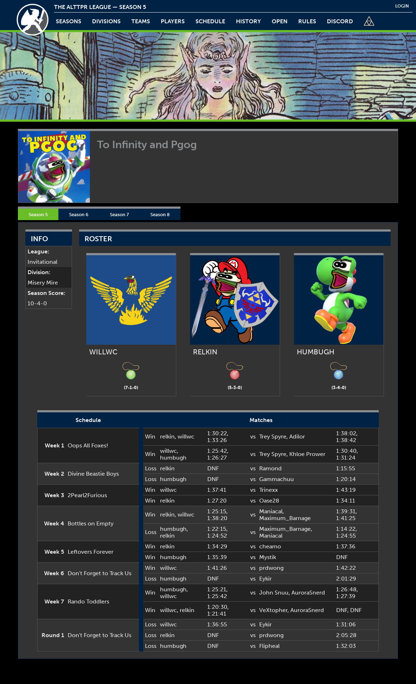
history (248, 21)
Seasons (68, 21)
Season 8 (160, 214)
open (279, 21)
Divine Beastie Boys (93, 473)
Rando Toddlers (88, 601)
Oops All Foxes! (88, 445)
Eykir (265, 578)
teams (140, 21)
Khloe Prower (307, 454)
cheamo (270, 546)
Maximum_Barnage (285, 518)
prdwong (271, 567)
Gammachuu (276, 479)
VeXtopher (273, 610)
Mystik (267, 557)
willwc (186, 436)
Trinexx (268, 489)
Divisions (106, 21)
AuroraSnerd (308, 592)
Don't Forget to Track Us (99, 573)
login (402, 6)
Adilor (297, 436)
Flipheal (269, 645)
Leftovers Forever (90, 551)
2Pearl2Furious (87, 495)
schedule (210, 21)
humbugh (173, 457)
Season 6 (78, 214)
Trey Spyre (272, 436)
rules (307, 21)
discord (340, 21)
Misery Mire (43, 282)
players (173, 21)
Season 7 (119, 214)
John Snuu (274, 592)
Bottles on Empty (90, 523)
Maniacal (270, 511)
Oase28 (269, 500)
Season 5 (38, 214)
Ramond (270, 468)
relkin (167, 436)
